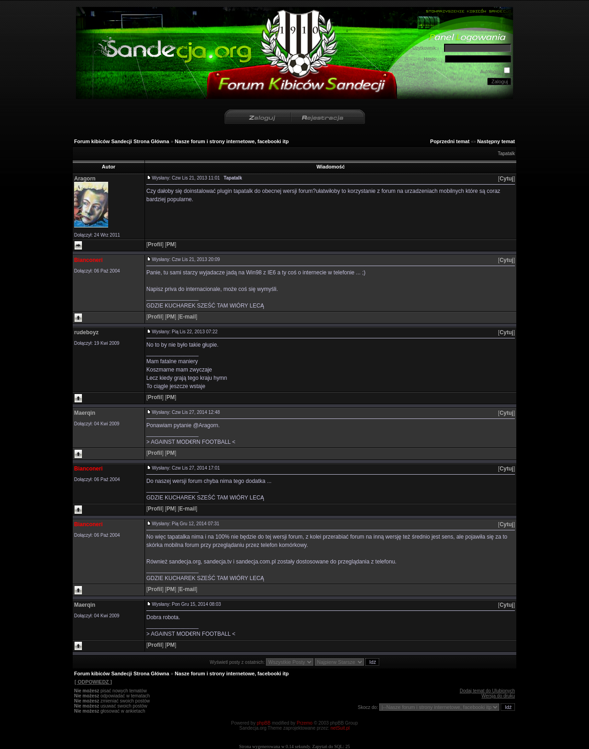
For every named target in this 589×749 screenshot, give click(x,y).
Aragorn (85, 178)
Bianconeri (88, 260)
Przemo (304, 723)
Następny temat (496, 141)
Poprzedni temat (450, 141)
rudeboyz (86, 332)
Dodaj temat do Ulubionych (487, 690)
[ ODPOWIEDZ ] (93, 682)
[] (506, 178)
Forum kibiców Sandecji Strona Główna (121, 141)
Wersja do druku (498, 695)
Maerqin (84, 413)
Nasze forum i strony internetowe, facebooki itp (232, 141)
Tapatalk (506, 153)
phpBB (264, 723)
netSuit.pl (340, 728)
